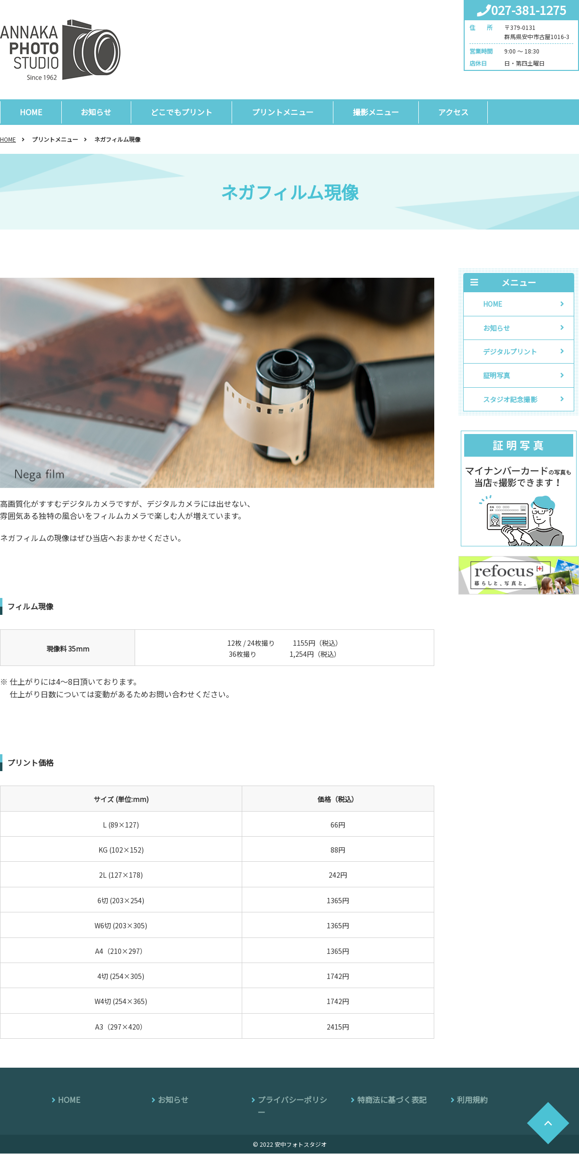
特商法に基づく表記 (392, 1100)
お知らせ (96, 112)
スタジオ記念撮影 (510, 400)
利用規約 (472, 1100)
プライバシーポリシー (292, 1106)
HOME (31, 112)
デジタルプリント (510, 352)
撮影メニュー (376, 112)
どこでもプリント (182, 112)
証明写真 (496, 375)
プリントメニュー (283, 112)
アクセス (453, 112)
